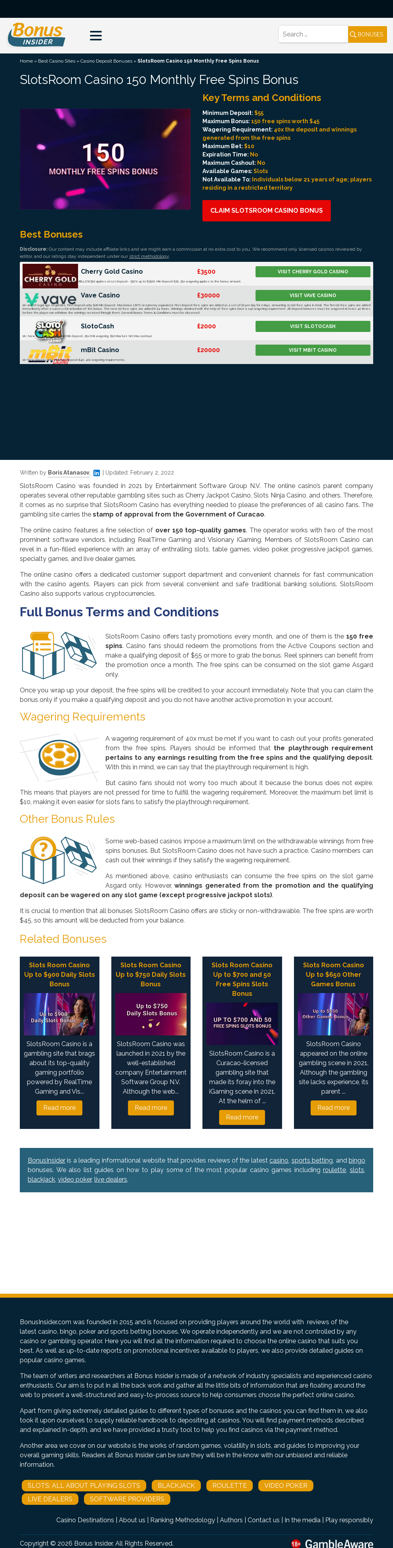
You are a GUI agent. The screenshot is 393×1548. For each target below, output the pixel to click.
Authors (231, 1520)
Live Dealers (50, 1499)
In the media (302, 1520)
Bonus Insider (93, 1543)
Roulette (229, 1485)
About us (132, 1520)
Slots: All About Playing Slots (84, 1485)
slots (357, 1170)
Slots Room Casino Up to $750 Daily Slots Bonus (151, 974)
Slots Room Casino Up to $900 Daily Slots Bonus (59, 974)
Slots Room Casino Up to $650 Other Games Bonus (333, 974)
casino (278, 1160)
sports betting (312, 1160)
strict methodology (149, 256)
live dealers (110, 1179)
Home (26, 61)
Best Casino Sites (56, 61)
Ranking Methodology (182, 1520)
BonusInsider (46, 1160)
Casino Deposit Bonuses (106, 61)
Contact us (264, 1520)
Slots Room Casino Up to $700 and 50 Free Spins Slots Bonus (242, 979)
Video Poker (285, 1485)
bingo (357, 1160)
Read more (59, 1107)
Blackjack (176, 1485)
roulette (334, 1170)
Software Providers (127, 1499)
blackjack (41, 1179)
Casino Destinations (85, 1520)
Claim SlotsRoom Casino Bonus (266, 210)
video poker (75, 1179)
